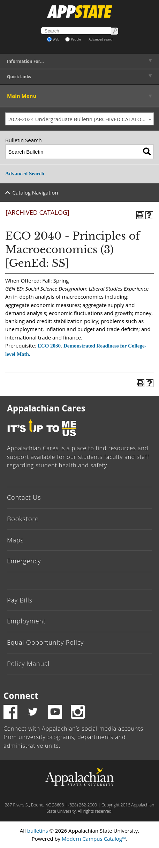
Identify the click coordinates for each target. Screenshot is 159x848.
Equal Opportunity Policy (45, 642)
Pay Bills (19, 600)
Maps (15, 540)
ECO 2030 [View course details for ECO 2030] (49, 346)
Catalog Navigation (35, 192)
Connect (20, 695)
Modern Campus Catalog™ (94, 838)
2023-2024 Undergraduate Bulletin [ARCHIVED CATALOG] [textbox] (77, 119)
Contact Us (24, 497)
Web (53, 39)
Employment (26, 621)
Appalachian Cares (46, 408)
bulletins (37, 830)
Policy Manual (28, 663)
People (73, 39)
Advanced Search (24, 173)
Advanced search (101, 39)
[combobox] (79, 119)
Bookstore (23, 518)
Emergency (24, 561)
